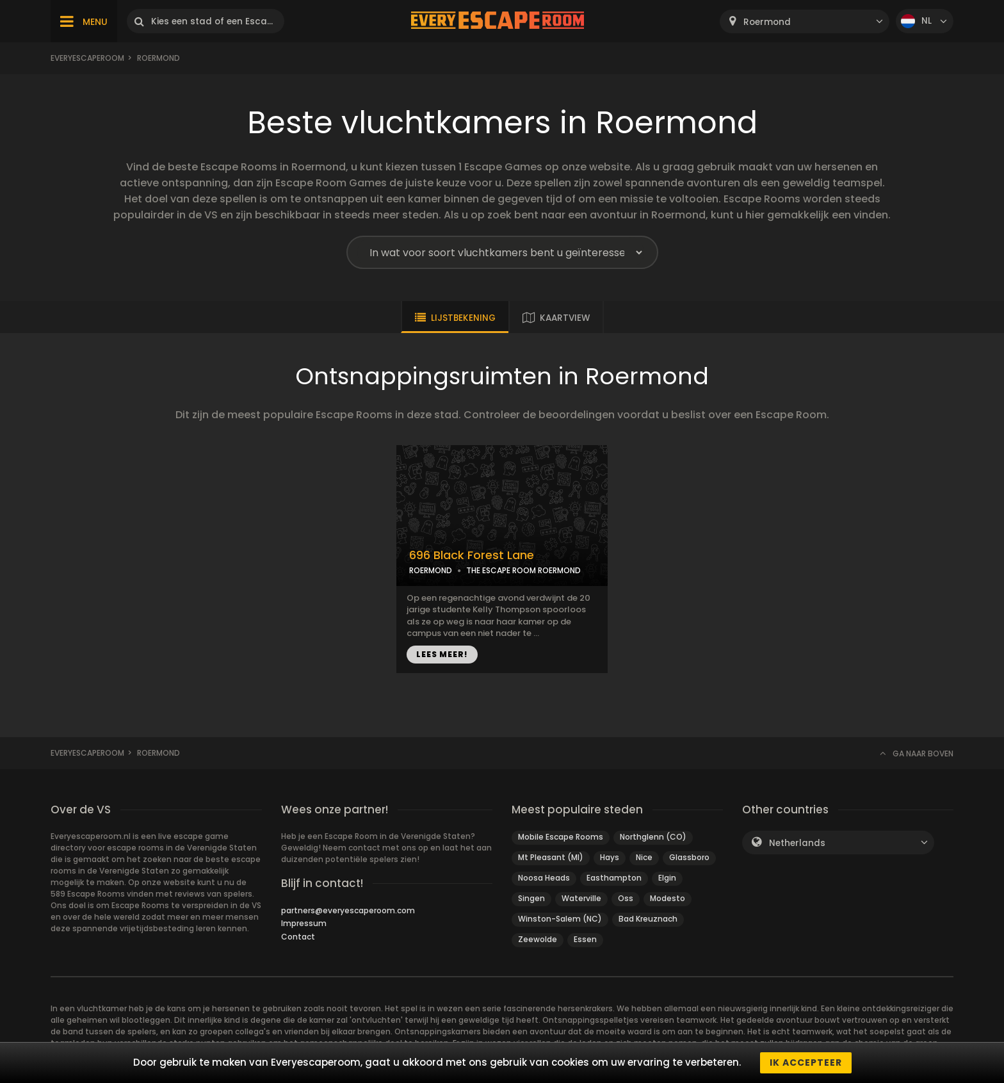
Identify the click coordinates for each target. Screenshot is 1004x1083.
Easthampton (614, 877)
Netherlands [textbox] (797, 843)
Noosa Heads (544, 877)
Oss (625, 898)
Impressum (304, 923)
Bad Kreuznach (648, 918)
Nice (644, 857)
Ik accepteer (806, 1062)
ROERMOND (430, 570)
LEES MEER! (442, 654)
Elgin (667, 877)
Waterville (581, 898)
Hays (609, 857)
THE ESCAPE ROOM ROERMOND (523, 570)
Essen (585, 939)
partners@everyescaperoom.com (348, 910)
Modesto (667, 898)
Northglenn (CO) (653, 836)
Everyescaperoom (87, 58)
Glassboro (689, 857)
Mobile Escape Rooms (560, 836)
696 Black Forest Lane (471, 555)
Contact (298, 936)
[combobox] (804, 21)
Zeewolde (537, 939)
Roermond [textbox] (767, 22)
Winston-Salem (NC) (560, 918)
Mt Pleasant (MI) (550, 857)
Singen (531, 898)
